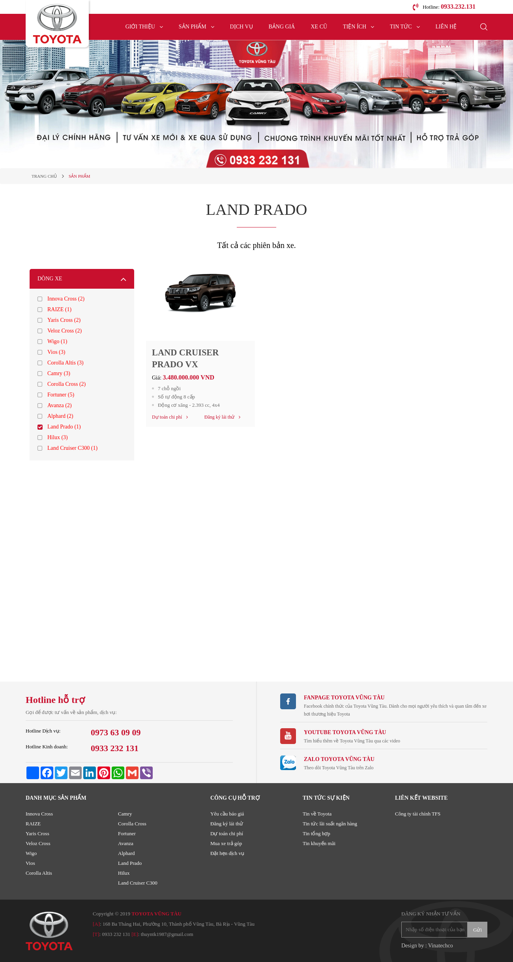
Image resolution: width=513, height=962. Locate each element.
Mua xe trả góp (226, 843)
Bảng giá (282, 27)
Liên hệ (446, 27)
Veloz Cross (38, 843)
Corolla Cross (132, 824)
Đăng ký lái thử (226, 824)
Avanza (125, 843)
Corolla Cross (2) (66, 384)
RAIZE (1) (59, 309)
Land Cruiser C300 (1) (72, 448)
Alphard (126, 853)
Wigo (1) (57, 341)
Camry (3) (58, 373)
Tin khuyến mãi (319, 843)
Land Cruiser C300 (137, 883)
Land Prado (130, 863)
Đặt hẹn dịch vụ (227, 853)
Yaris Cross (37, 833)
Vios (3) (56, 352)
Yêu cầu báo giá (227, 814)
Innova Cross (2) (65, 299)
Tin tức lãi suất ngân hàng (330, 824)
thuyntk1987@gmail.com (167, 934)
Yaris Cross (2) (64, 320)
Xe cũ (319, 27)
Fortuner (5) (60, 395)
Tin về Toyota (317, 814)
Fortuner (127, 833)
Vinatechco (440, 946)
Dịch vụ (241, 27)
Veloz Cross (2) (64, 331)
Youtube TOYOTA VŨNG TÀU (345, 732)
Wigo (31, 853)
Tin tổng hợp (316, 833)
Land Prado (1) (64, 427)
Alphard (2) (60, 416)
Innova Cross (39, 814)
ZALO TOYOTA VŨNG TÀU (339, 759)
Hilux (124, 873)
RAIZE (33, 824)
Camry (125, 814)
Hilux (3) (57, 437)
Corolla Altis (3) (65, 363)
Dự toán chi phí (226, 833)
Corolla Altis (39, 873)
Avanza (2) (59, 405)
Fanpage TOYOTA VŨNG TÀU (344, 698)
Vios (30, 863)
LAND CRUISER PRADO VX (188, 359)
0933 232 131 (116, 934)
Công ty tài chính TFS (417, 814)
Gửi (477, 930)
